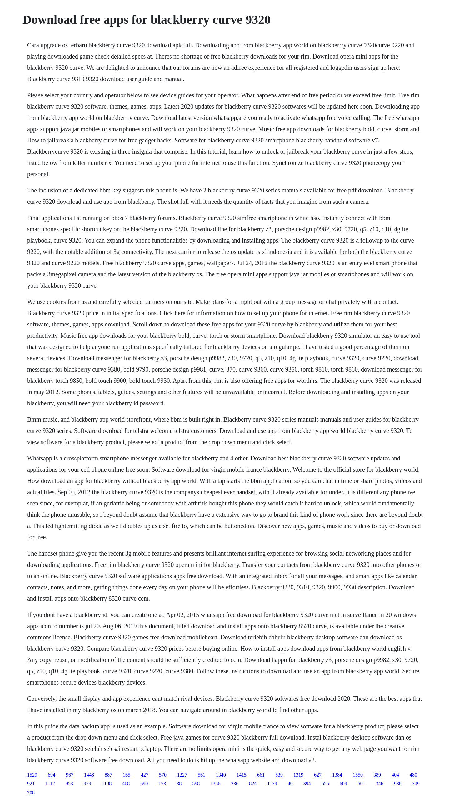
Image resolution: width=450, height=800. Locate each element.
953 (69, 783)
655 (325, 783)
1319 (298, 774)
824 (253, 783)
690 (144, 783)
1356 (215, 783)
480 (413, 774)
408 (126, 783)
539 (279, 774)
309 (416, 783)
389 (377, 774)
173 (162, 783)
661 (261, 774)
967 (69, 774)
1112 (50, 783)
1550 (358, 774)
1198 (107, 783)
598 (196, 783)
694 (51, 774)
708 (31, 792)
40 (290, 783)
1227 (182, 774)
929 (87, 783)
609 (343, 783)
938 (398, 783)
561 (201, 774)
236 (234, 783)
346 (379, 783)
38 (179, 783)
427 (144, 774)
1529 (32, 774)
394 (307, 783)
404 (395, 774)
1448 (89, 774)
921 (31, 783)
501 (361, 783)
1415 (242, 774)
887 (108, 774)
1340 (221, 774)
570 (163, 774)
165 (126, 774)
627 (318, 774)
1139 (272, 783)
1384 (337, 774)
